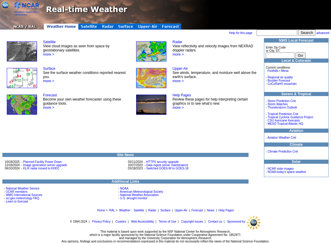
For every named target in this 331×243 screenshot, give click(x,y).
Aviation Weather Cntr (282, 137)
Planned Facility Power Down (42, 161)
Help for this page (240, 33)
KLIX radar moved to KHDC (41, 168)
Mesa (284, 70)
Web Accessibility (142, 221)
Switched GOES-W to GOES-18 (167, 168)
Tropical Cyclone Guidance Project (290, 117)
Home (101, 210)
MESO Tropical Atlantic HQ (285, 123)
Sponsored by (244, 221)
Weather (125, 210)
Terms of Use (167, 221)
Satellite (49, 42)
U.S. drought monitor (133, 198)
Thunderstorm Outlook (282, 107)
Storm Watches (278, 104)
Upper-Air (180, 69)
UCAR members (17, 191)
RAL (112, 210)
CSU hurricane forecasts (284, 120)
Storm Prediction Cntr (282, 101)
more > (48, 54)
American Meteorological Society (141, 191)
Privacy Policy (101, 221)
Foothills (273, 70)
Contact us (215, 221)
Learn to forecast (17, 201)
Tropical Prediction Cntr (283, 114)
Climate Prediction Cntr (283, 151)
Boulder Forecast (279, 80)
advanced (322, 33)
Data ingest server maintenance (167, 165)
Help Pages (182, 95)
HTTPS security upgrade (162, 161)
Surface (49, 69)
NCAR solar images (281, 168)
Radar (177, 42)
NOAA (124, 188)
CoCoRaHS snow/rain (282, 83)
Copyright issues (192, 221)
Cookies (120, 221)
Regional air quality (280, 77)
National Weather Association (139, 195)
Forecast (50, 95)
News (210, 210)
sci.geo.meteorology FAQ (22, 198)
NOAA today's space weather (287, 172)
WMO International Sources (24, 195)
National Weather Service (22, 188)
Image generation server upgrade (45, 165)
